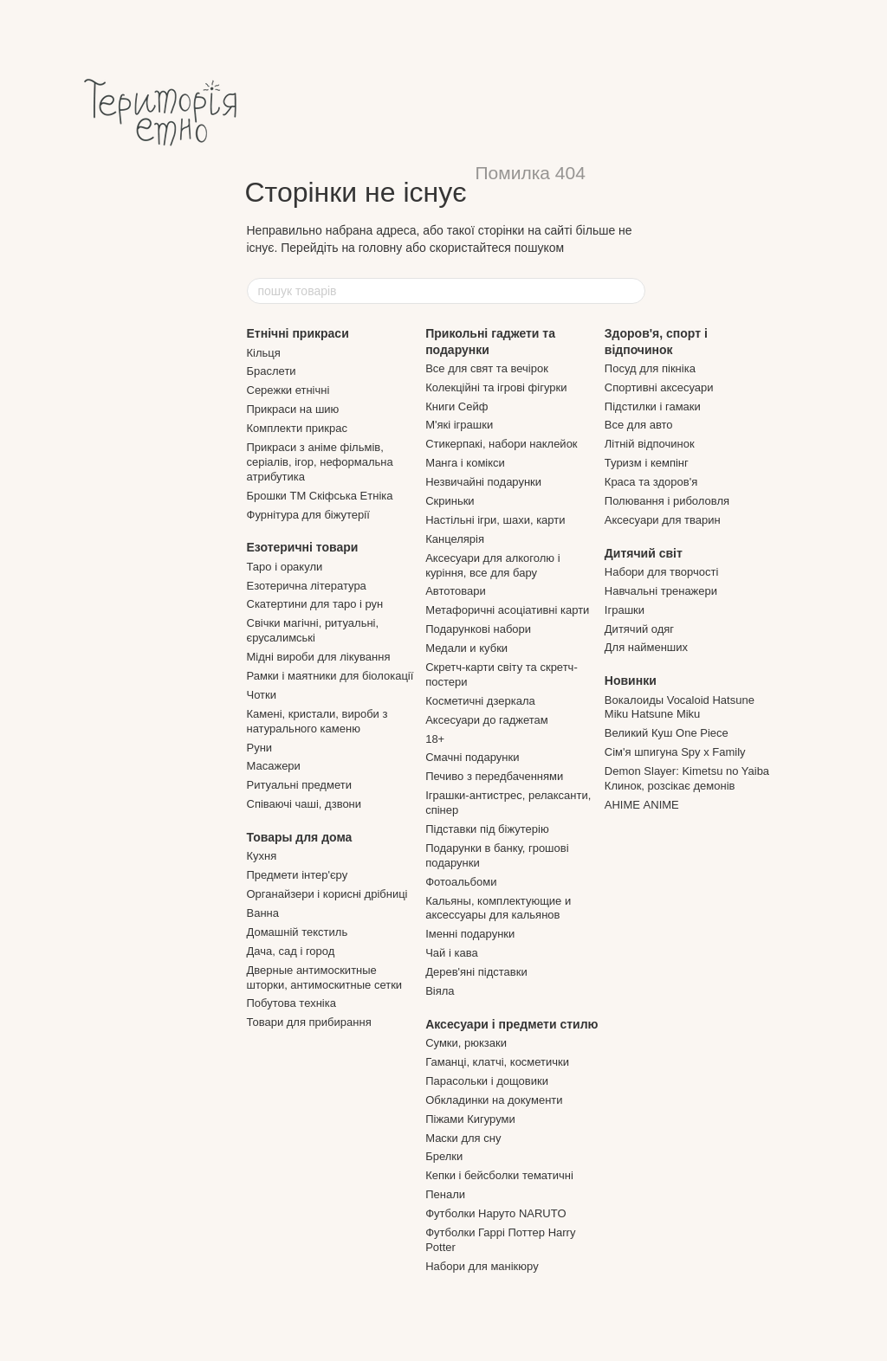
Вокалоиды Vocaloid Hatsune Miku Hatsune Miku (679, 707)
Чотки (262, 694)
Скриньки (449, 500)
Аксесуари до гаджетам (486, 719)
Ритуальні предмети (299, 784)
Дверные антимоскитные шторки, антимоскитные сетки (325, 977)
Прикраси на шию (293, 409)
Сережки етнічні (288, 390)
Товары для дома (300, 837)
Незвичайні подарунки (483, 481)
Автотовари (455, 590)
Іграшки (624, 609)
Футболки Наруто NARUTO (495, 1213)
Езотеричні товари (303, 547)
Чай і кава (451, 952)
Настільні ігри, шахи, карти (495, 519)
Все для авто (639, 424)
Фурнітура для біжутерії (308, 514)
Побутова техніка (291, 1003)
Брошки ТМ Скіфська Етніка (320, 495)
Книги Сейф (456, 406)
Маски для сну (463, 1138)
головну (381, 248)
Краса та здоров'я (651, 481)
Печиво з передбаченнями (494, 776)
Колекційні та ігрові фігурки (496, 387)
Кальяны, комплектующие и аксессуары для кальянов (498, 908)
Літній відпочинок (650, 443)
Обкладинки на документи (493, 1099)
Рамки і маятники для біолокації (330, 675)
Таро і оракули (285, 566)
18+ (434, 738)
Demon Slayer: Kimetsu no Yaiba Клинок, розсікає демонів (687, 778)
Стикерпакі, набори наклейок (501, 443)
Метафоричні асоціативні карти (507, 609)
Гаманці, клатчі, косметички (497, 1061)
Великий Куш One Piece (666, 732)
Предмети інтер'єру (297, 874)
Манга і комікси (465, 462)
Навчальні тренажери (661, 590)
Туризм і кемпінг (647, 462)
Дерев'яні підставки (476, 971)
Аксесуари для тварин (663, 519)
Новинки (631, 680)
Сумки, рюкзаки (466, 1042)
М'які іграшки (459, 424)
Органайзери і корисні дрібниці (327, 893)
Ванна (263, 912)
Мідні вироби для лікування (319, 656)
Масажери (274, 765)
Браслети (271, 370)
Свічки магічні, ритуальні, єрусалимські (313, 630)
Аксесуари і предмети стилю (511, 1024)
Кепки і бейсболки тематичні (499, 1175)
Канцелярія (454, 538)
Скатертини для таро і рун (315, 603)
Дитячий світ (644, 553)
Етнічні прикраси (298, 333)
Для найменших (646, 647)
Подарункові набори (478, 628)
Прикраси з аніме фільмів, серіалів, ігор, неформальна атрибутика (320, 462)
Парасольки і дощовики (486, 1080)
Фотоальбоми (460, 881)
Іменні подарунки (470, 933)
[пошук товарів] (631, 291)
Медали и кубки (466, 648)
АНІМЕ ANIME (642, 804)
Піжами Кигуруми (470, 1119)
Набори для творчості (661, 571)
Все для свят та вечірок (486, 368)
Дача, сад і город (291, 951)
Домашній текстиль (297, 932)
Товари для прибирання (309, 1022)
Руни (260, 747)
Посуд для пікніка (650, 368)
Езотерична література (306, 585)
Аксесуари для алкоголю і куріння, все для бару (492, 565)
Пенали (445, 1194)
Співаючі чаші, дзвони (304, 803)
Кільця (264, 352)
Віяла (439, 990)
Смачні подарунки (472, 757)
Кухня (262, 855)
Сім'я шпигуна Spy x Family (675, 751)
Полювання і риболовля (667, 500)
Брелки (444, 1156)
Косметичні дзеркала (480, 700)
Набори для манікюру (481, 1266)
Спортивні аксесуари (659, 387)
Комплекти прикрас (297, 428)
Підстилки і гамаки (653, 406)
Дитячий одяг (639, 628)
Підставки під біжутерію (487, 828)
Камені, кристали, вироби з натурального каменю (317, 721)
